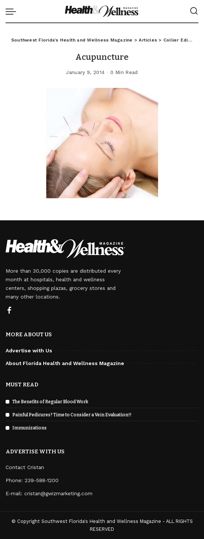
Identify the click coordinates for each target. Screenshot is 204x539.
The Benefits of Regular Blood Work (50, 401)
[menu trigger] (13, 11)
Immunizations (29, 428)
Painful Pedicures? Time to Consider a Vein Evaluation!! (71, 414)
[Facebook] (9, 311)
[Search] (193, 11)
